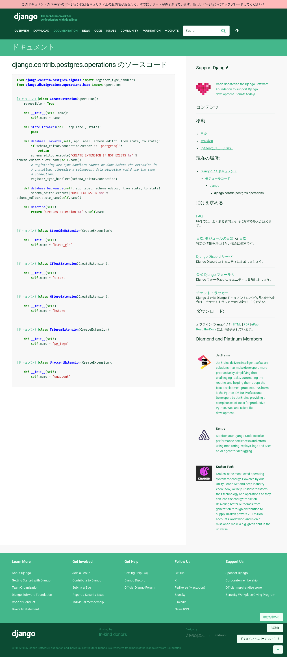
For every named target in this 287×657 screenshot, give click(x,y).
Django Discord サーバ (214, 256)
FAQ (199, 216)
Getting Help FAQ (136, 573)
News (86, 30)
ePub (255, 324)
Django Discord (135, 580)
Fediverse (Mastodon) (190, 587)
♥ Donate (171, 30)
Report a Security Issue (88, 594)
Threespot (196, 635)
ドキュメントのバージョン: (259, 638)
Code (98, 30)
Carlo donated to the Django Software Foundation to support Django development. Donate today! (242, 89)
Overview (22, 30)
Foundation (152, 30)
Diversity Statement (25, 609)
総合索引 (207, 141)
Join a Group (81, 573)
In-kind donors (113, 634)
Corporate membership (242, 580)
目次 (204, 134)
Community (129, 30)
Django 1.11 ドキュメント (219, 171)
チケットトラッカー (212, 293)
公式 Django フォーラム (215, 275)
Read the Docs (206, 329)
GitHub (180, 573)
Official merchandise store (244, 587)
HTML (237, 324)
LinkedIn (181, 602)
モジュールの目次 (219, 238)
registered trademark (125, 648)
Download (41, 30)
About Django (21, 573)
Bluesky (180, 594)
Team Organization (25, 587)
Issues (111, 30)
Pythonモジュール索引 (217, 148)
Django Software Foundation (32, 594)
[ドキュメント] (28, 99)
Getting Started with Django (31, 580)
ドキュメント (33, 47)
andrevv (225, 635)
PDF (246, 324)
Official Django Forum (139, 587)
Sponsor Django (237, 573)
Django (25, 17)
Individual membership (88, 602)
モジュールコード (217, 178)
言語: (275, 627)
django (214, 185)
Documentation (66, 30)
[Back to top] (278, 649)
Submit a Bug (81, 587)
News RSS (182, 609)
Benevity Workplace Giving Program (250, 594)
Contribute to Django (86, 580)
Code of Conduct (23, 602)
